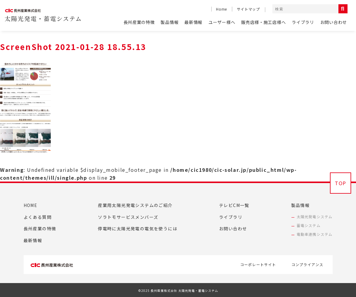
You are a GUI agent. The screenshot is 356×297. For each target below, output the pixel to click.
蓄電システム (309, 225)
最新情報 (193, 22)
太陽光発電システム (315, 216)
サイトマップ (248, 9)
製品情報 (169, 22)
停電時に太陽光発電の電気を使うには (137, 228)
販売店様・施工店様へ (263, 22)
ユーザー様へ (221, 22)
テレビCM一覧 (234, 205)
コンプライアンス (307, 264)
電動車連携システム (315, 234)
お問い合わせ (333, 22)
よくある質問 (38, 217)
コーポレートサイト (258, 264)
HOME (31, 205)
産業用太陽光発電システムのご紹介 (135, 205)
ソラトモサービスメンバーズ (128, 217)
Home (221, 9)
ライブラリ (303, 22)
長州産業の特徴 (139, 22)
